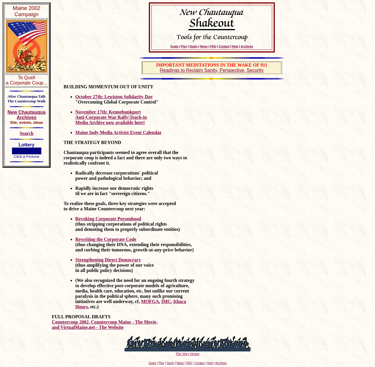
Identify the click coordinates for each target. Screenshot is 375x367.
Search (26, 133)
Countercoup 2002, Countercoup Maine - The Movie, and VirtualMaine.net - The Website (105, 324)
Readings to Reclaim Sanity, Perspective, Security (212, 70)
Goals (174, 46)
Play (184, 46)
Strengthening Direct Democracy (108, 259)
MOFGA (150, 301)
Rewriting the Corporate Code (105, 239)
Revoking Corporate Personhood (108, 218)
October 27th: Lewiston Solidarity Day (114, 96)
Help (235, 46)
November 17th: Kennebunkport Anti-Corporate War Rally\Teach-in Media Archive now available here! (111, 117)
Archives (247, 46)
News (204, 46)
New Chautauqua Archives (27, 115)
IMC (166, 301)
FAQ (213, 46)
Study (194, 46)
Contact (224, 46)
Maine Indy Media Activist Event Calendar (118, 132)
